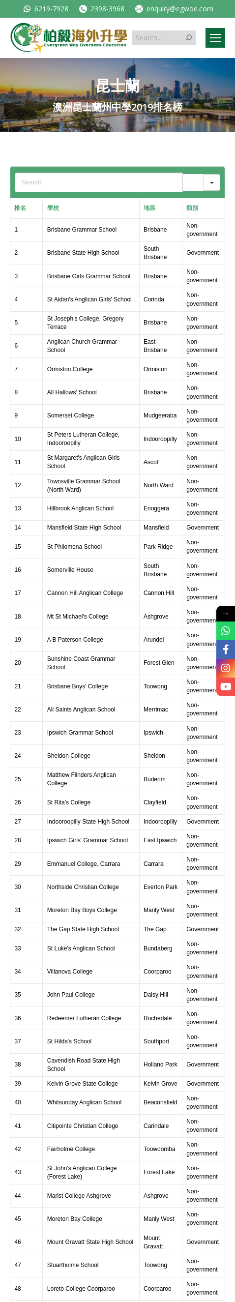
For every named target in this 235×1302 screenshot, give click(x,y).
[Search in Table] (98, 182)
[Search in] (212, 182)
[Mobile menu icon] (215, 38)
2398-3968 (101, 8)
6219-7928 (45, 8)
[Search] (193, 182)
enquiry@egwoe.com (173, 8)
